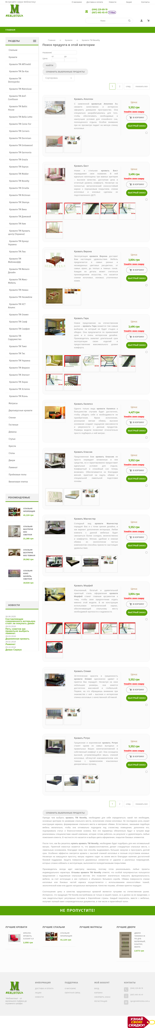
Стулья (12, 439)
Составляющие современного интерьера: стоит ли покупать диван (20, 621)
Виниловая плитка (18, 481)
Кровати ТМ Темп (18, 346)
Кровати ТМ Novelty (91, 40)
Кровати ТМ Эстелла (19, 389)
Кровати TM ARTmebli (20, 64)
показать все (142, 86)
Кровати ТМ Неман (18, 290)
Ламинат (13, 467)
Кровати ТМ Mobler (19, 174)
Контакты (145, 2)
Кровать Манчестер (85, 519)
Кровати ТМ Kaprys (18, 166)
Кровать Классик (83, 452)
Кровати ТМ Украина (19, 360)
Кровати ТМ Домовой (20, 216)
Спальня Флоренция (29, 510)
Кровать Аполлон (83, 99)
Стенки (12, 417)
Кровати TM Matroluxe (20, 89)
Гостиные (13, 424)
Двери (12, 460)
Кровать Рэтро (82, 738)
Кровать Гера (81, 318)
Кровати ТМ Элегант (19, 375)
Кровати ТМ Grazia (18, 159)
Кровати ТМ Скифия (19, 329)
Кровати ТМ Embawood (21, 145)
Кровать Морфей (83, 586)
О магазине (77, 2)
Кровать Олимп (82, 671)
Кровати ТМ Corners (19, 131)
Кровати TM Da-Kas (19, 71)
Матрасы (13, 403)
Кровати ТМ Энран (18, 382)
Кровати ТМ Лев (17, 251)
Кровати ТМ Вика (18, 209)
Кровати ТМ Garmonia (20, 152)
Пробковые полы (17, 474)
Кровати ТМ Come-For (20, 124)
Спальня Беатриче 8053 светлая (28, 530)
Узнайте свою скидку (134, 112)
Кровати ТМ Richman (19, 195)
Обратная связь (72, 993)
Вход (96, 988)
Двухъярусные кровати (20, 410)
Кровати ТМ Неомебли (20, 297)
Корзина (98, 993)
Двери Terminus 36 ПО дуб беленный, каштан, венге (139, 940)
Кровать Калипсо (83, 404)
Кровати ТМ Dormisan (20, 138)
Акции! (129, 2)
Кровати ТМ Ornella (19, 188)
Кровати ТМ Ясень (18, 396)
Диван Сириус (13, 650)
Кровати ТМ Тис (17, 353)
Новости (112, 2)
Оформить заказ (102, 997)
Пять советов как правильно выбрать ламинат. (17, 631)
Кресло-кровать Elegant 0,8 (28, 936)
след (128, 86)
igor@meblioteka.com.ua (140, 1001)
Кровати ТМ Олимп (19, 314)
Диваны (13, 432)
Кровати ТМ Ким (17, 223)
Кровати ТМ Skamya (19, 202)
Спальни (13, 50)
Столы (12, 453)
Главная (10, 30)
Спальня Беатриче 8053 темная (29, 553)
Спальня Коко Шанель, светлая (27, 574)
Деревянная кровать (17, 639)
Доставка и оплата (94, 2)
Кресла (12, 446)
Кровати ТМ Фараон (19, 367)
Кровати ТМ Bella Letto (20, 117)
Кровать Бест (81, 166)
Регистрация (100, 1001)
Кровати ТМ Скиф (18, 321)
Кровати (68, 40)
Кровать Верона (83, 251)
